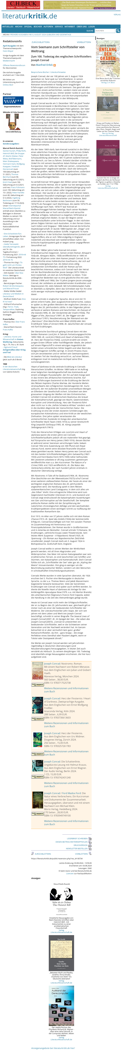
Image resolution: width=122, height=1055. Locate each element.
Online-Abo (8, 84)
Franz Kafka (8, 329)
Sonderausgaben (11, 143)
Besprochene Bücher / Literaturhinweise (48, 72)
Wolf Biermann (15, 158)
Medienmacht (9, 60)
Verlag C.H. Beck (108, 82)
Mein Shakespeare (11, 161)
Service (59, 26)
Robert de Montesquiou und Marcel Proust (13, 287)
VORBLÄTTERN (84, 42)
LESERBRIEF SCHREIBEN (79, 838)
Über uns (82, 26)
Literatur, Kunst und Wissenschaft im (13, 339)
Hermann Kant (9, 164)
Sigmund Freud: (14, 350)
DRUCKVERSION (83, 845)
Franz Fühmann (18, 187)
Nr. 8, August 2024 (37, 34)
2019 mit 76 (8, 259)
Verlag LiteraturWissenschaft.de (61, 931)
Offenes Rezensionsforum (14, 65)
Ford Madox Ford (71, 793)
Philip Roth (21, 150)
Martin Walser (12, 156)
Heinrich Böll (8, 153)
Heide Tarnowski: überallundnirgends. (11, 245)
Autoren (48, 26)
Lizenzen (70, 873)
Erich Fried (7, 182)
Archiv (18, 26)
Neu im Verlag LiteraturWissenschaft (108, 134)
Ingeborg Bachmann (11, 199)
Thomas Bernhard (10, 175)
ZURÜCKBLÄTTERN (40, 42)
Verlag (117, 14)
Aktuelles (7, 26)
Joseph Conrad (52, 663)
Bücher (38, 26)
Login (91, 26)
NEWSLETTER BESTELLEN (79, 848)
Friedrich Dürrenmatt (11, 167)
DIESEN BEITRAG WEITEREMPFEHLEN (74, 842)
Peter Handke (18, 192)
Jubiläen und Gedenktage (59, 34)
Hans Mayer (8, 51)
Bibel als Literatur (14, 357)
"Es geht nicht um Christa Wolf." (12, 265)
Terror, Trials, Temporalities (11, 308)
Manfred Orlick (44, 64)
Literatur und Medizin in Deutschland (13, 295)
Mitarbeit (70, 26)
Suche (90, 30)
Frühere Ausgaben (19, 34)
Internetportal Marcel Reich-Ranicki (12, 207)
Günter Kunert (9, 150)
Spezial (28, 26)
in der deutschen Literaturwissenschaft (12, 367)
